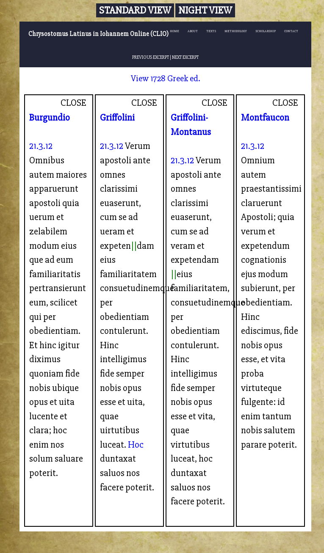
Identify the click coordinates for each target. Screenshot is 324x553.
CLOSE (73, 103)
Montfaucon (265, 118)
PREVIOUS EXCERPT (150, 57)
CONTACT (291, 31)
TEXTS (211, 31)
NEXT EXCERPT (185, 57)
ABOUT (193, 31)
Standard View (135, 10)
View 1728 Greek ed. (165, 78)
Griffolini (117, 118)
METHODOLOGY (235, 31)
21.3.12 (41, 146)
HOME (174, 31)
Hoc (136, 445)
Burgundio (49, 118)
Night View (205, 10)
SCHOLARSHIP (265, 31)
